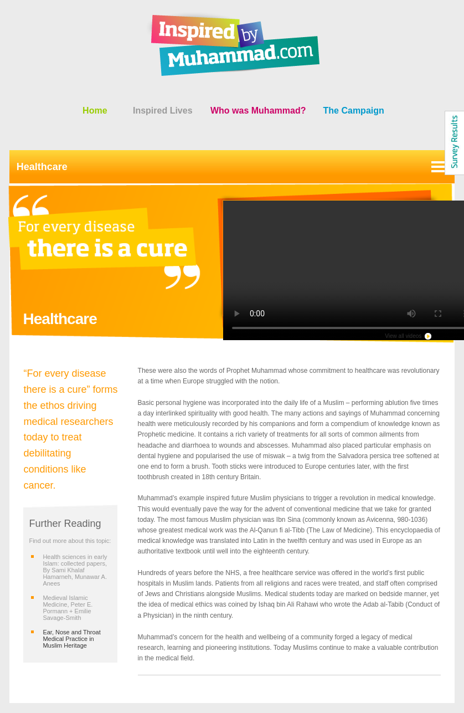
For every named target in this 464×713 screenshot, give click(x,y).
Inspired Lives (163, 110)
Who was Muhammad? (258, 110)
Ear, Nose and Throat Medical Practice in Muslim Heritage (71, 639)
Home (95, 110)
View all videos (403, 336)
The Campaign (353, 110)
